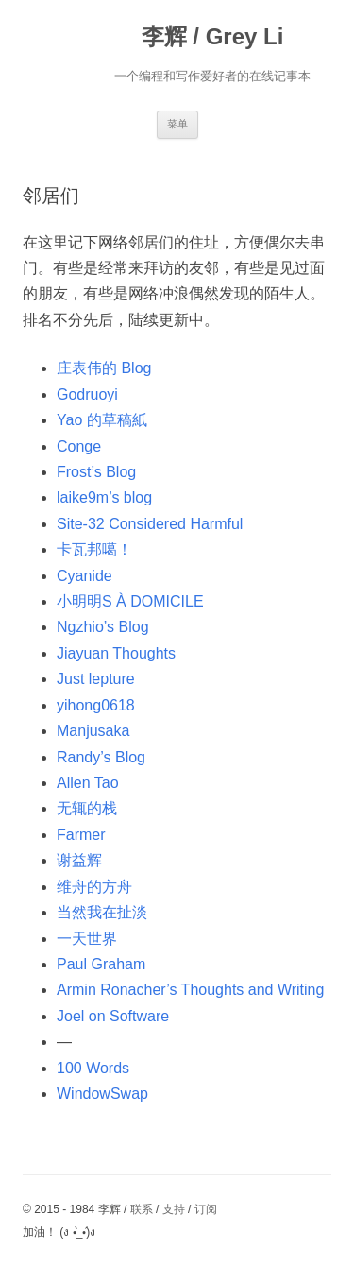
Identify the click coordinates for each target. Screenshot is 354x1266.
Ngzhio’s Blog (103, 627)
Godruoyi (87, 394)
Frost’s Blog (96, 472)
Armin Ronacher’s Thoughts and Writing (190, 990)
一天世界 (87, 939)
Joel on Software (113, 1016)
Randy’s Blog (101, 757)
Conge (79, 446)
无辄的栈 (87, 808)
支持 (173, 1209)
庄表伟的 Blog (104, 368)
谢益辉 (79, 860)
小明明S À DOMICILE (130, 601)
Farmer (81, 835)
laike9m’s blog (104, 497)
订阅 (205, 1209)
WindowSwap (102, 1094)
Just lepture (96, 679)
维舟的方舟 (94, 887)
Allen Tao (88, 783)
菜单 (177, 123)
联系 (141, 1209)
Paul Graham (101, 964)
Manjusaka (93, 731)
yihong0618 (96, 705)
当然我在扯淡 (102, 912)
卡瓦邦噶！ (94, 549)
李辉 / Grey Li (213, 36)
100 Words (93, 1068)
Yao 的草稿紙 (102, 420)
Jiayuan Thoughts (116, 653)
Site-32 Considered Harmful (150, 524)
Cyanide (84, 576)
